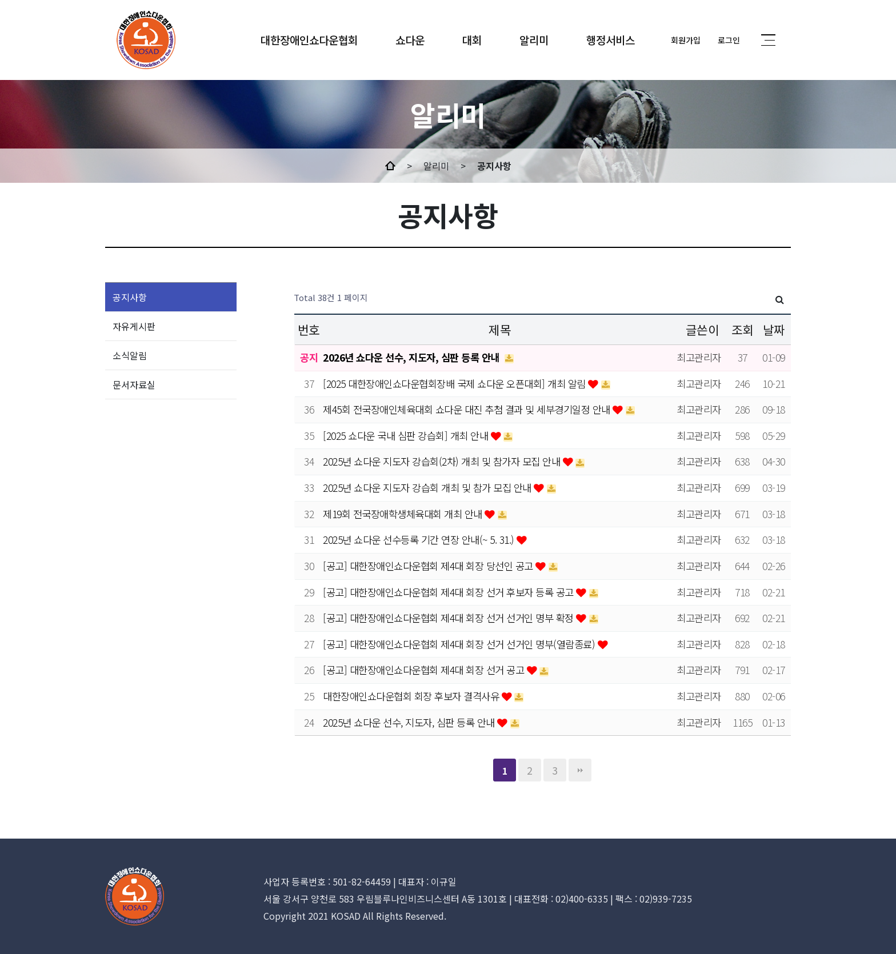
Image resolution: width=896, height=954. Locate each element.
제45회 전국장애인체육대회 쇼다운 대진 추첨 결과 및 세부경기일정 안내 (468, 409)
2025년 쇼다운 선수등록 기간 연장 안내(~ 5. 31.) (420, 539)
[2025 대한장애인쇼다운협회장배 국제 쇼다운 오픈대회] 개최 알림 (455, 383)
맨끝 (580, 770)
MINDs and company (146, 40)
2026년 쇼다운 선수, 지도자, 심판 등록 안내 (412, 357)
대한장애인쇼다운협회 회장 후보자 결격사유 (412, 696)
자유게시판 (134, 326)
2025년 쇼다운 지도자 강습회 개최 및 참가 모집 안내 (428, 487)
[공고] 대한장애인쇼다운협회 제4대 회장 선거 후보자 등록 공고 (449, 592)
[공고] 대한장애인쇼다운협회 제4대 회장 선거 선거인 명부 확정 (449, 618)
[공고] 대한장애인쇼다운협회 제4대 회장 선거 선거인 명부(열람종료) (460, 644)
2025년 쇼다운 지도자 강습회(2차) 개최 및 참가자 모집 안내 (443, 461)
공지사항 (130, 297)
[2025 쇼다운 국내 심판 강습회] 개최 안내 (407, 435)
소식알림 (130, 355)
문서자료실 (134, 384)
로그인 (729, 40)
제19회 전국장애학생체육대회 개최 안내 (404, 514)
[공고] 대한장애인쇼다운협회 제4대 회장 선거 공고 (425, 670)
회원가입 (686, 40)
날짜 (774, 329)
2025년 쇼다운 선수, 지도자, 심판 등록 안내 (410, 722)
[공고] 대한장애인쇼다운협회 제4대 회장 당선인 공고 (429, 566)
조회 (742, 329)
